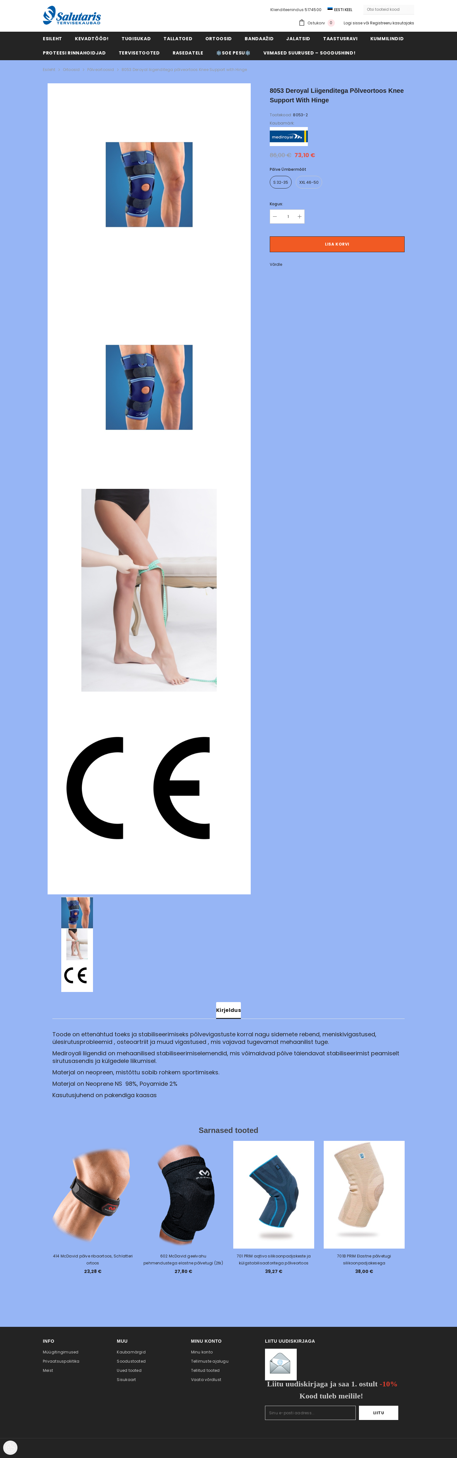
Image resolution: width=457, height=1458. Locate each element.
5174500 (313, 9)
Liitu (378, 1413)
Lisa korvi (337, 244)
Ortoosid (71, 69)
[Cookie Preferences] (10, 1448)
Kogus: (276, 204)
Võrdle (276, 264)
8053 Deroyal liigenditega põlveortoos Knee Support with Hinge (184, 69)
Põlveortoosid (100, 69)
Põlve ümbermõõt (288, 169)
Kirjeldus (228, 1010)
